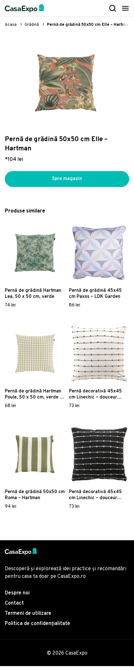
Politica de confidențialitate (37, 625)
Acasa (11, 24)
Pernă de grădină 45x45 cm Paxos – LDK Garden (95, 296)
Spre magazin (67, 180)
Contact (14, 605)
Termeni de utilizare (28, 615)
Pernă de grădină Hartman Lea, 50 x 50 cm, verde (33, 296)
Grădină (32, 24)
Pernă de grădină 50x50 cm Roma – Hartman (35, 497)
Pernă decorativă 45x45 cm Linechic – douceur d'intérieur (95, 397)
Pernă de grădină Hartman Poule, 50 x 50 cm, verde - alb (33, 397)
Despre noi (17, 595)
